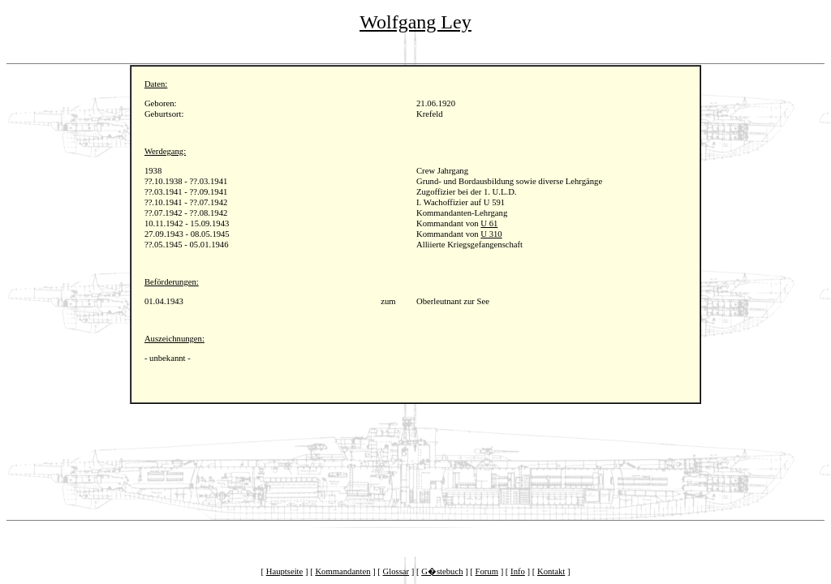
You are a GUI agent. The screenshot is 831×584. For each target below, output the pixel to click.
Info (517, 571)
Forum (487, 571)
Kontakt (551, 571)
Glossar (396, 571)
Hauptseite (285, 571)
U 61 (488, 223)
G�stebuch (442, 571)
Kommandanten (342, 571)
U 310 (491, 234)
